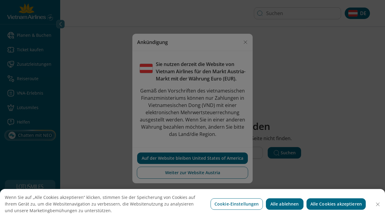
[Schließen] (377, 208)
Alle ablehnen (284, 208)
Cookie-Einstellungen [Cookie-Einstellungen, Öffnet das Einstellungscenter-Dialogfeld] (236, 208)
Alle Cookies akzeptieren (336, 208)
